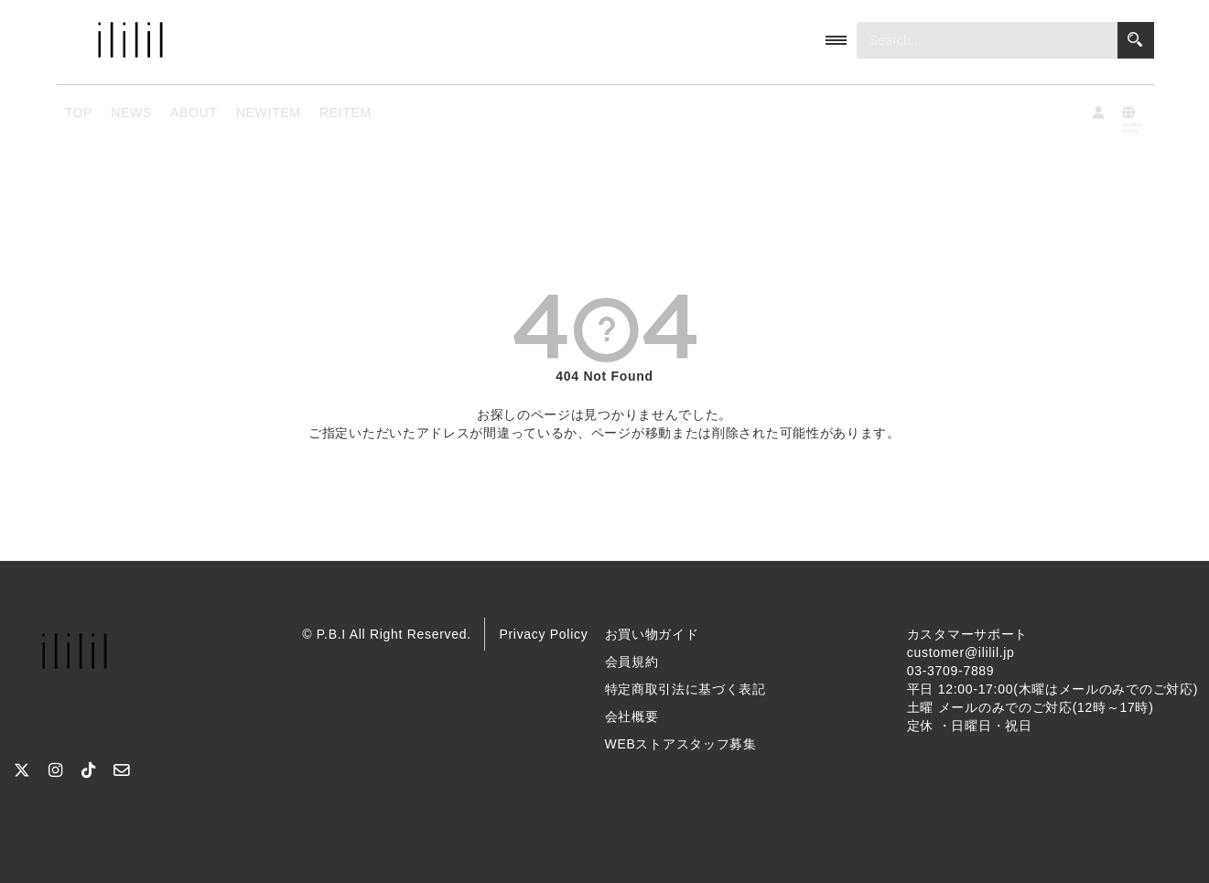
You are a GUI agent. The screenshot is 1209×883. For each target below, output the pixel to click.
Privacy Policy (543, 634)
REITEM (345, 112)
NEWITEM (268, 112)
